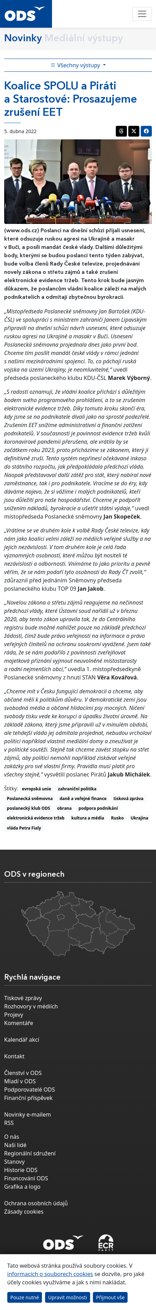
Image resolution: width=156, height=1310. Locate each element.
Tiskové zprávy (23, 998)
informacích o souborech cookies (50, 1274)
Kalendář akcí (21, 1039)
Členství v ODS (23, 1073)
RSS (9, 1123)
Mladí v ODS (20, 1081)
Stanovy (14, 1161)
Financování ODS (26, 1178)
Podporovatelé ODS (29, 1089)
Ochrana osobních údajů (36, 1203)
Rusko (117, 818)
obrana (64, 808)
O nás (11, 1136)
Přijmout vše (110, 1297)
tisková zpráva (128, 798)
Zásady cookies (23, 1211)
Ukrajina (139, 818)
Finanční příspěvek (28, 1098)
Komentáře (18, 1023)
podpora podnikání (98, 808)
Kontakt (14, 1056)
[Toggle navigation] (142, 14)
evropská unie (36, 789)
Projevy (13, 1014)
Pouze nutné (24, 1297)
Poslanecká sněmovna (30, 798)
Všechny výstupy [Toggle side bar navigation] (76, 65)
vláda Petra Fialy (24, 828)
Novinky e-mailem (27, 1114)
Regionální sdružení (29, 1153)
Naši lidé (15, 1145)
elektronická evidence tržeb (35, 818)
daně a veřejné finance (83, 798)
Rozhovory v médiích (31, 1006)
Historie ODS (20, 1170)
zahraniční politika (77, 789)
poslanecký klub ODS (28, 808)
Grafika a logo (22, 1186)
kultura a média (87, 818)
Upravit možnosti (67, 1297)
